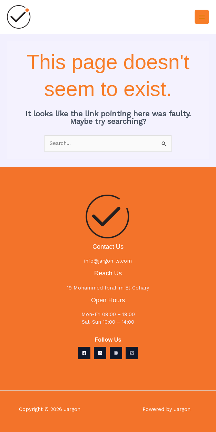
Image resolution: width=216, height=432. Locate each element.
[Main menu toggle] (202, 17)
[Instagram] (116, 353)
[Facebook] (84, 353)
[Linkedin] (100, 353)
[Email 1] (132, 353)
